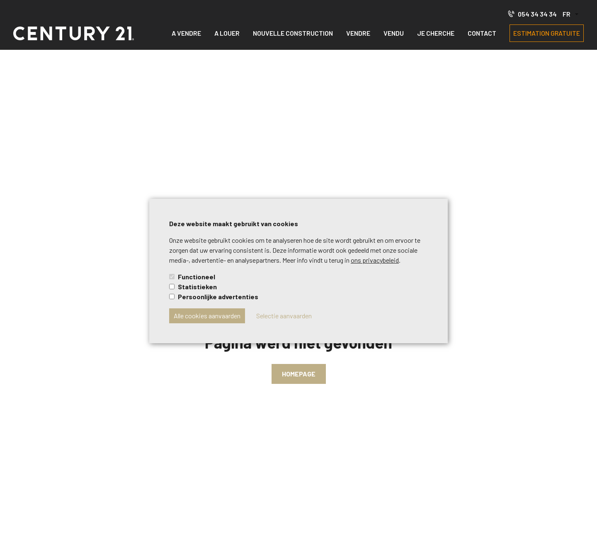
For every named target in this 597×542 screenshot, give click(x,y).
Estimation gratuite (546, 33)
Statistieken (197, 287)
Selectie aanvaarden (284, 316)
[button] (570, 14)
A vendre (186, 33)
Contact (482, 33)
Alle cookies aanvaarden (207, 316)
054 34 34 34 (532, 14)
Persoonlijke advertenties (218, 296)
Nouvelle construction (293, 33)
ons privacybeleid (375, 260)
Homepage (299, 374)
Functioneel (196, 277)
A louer (227, 33)
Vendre (358, 33)
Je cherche (435, 33)
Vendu (393, 33)
